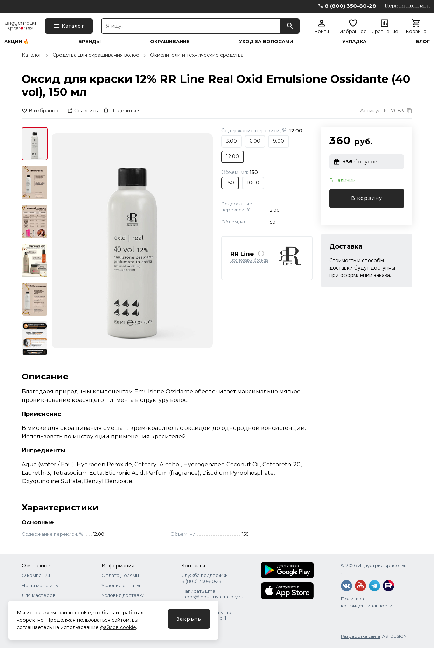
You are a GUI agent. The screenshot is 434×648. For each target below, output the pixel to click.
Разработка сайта (360, 636)
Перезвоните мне (407, 5)
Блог (423, 41)
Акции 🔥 (16, 41)
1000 (253, 183)
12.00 (232, 156)
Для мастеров (39, 595)
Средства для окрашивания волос (95, 55)
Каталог (31, 55)
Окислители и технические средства (197, 55)
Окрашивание (170, 41)
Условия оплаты (121, 585)
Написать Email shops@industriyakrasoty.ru (212, 593)
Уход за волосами (266, 41)
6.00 (255, 141)
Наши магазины (40, 585)
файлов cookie (118, 627)
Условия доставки (123, 595)
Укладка (354, 41)
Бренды (89, 41)
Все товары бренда (249, 260)
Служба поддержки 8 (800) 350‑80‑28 (204, 578)
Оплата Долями (120, 575)
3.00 (231, 141)
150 (230, 183)
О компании (36, 575)
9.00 (278, 141)
